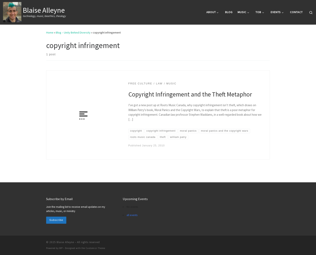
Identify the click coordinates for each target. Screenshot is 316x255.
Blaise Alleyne (65, 242)
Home (49, 32)
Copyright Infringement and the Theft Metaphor (190, 94)
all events (132, 215)
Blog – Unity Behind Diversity (73, 32)
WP (61, 248)
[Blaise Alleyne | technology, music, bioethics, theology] (12, 11)
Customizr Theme (95, 248)
